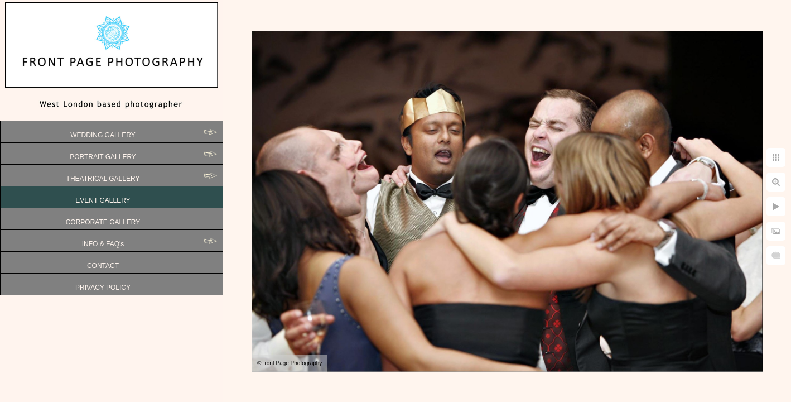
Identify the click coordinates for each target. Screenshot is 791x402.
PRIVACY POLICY (103, 287)
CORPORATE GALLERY (103, 222)
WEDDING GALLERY (102, 135)
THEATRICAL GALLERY (103, 179)
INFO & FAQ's (103, 244)
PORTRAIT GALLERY (103, 157)
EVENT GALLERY (102, 200)
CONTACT (103, 266)
